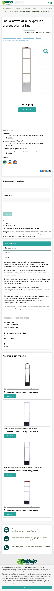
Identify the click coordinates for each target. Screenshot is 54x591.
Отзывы (38, 38)
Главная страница (7, 8)
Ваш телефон (8, 195)
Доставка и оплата (28, 38)
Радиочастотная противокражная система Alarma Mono (22, 507)
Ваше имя (6, 186)
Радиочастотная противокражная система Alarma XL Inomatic (23, 467)
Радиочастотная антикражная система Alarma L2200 (21, 428)
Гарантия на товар (8, 40)
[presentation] (18, 207)
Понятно (27, 588)
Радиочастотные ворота (11, 11)
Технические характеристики (12, 38)
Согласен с (9, 223)
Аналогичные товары (22, 40)
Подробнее (9, 138)
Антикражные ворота (45, 8)
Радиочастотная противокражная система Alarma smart (21, 389)
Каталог (18, 8)
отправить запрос (27, 109)
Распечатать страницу (43, 32)
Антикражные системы (29, 8)
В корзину (10, 396)
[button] (46, 51)
